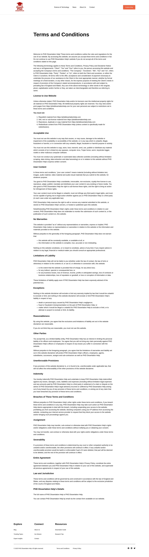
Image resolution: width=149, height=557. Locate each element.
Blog (15, 530)
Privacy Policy (77, 548)
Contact (92, 7)
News (74, 7)
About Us (83, 7)
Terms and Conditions (63, 548)
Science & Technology (61, 7)
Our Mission (38, 534)
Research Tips (59, 534)
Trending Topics (18, 534)
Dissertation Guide (60, 530)
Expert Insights (18, 538)
